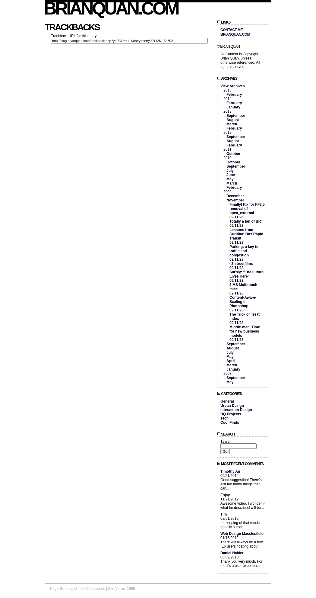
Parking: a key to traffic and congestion (243, 251)
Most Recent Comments (240, 464)
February (234, 94)
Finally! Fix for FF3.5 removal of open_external (247, 208)
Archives (227, 78)
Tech (224, 418)
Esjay (225, 495)
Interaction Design (236, 410)
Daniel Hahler (232, 553)
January (233, 107)
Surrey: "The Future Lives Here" (246, 274)
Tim (223, 514)
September (235, 116)
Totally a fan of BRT (246, 221)
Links (223, 22)
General (227, 401)
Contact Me (231, 30)
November (235, 200)
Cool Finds (229, 422)
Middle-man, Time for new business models (244, 331)
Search (226, 434)
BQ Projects (230, 414)
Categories (229, 394)
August (232, 120)
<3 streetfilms (241, 264)
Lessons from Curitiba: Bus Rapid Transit (246, 234)
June (230, 175)
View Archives (232, 86)
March (231, 124)
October (233, 154)
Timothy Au (230, 471)
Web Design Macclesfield (242, 534)
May (229, 179)
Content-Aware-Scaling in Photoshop (242, 301)
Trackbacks (72, 27)
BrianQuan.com (111, 8)
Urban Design (232, 405)
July (230, 171)
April (230, 361)
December (235, 196)
